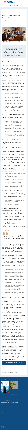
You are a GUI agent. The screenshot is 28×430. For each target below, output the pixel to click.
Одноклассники (3, 422)
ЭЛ (8, 400)
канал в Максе (17, 362)
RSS (1, 420)
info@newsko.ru (3, 414)
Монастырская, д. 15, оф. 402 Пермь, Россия (5, 411)
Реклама (2, 419)
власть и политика (5, 372)
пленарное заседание (13, 372)
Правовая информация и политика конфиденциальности (9, 402)
